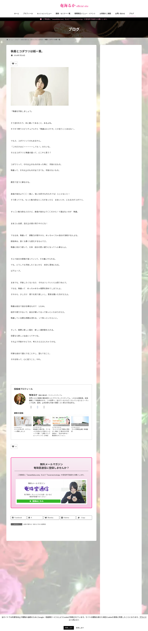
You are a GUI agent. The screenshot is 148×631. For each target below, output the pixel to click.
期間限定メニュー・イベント (42, 425)
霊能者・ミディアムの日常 (115, 345)
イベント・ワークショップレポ (116, 293)
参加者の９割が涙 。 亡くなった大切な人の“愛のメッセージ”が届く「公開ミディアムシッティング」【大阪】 (41, 432)
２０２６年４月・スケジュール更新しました (22, 430)
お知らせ (28, 425)
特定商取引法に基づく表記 (51, 610)
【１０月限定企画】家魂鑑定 (79, 430)
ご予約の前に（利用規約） (29, 610)
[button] (121, 495)
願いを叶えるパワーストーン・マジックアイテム (121, 299)
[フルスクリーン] (135, 145)
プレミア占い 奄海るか (116, 485)
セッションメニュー (112, 279)
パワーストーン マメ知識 (115, 327)
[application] (121, 137)
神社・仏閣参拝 (111, 331)
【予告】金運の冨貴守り (124, 228)
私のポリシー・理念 (112, 341)
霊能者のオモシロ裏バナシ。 (115, 336)
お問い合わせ (13, 610)
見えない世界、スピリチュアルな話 (79, 424)
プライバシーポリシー (71, 610)
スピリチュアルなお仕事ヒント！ (117, 322)
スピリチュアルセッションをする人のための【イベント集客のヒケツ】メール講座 (122, 396)
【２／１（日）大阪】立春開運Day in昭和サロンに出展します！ (126, 256)
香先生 (26, 223)
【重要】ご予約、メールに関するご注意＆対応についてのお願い (126, 189)
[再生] (107, 145)
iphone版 (111, 467)
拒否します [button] (80, 628)
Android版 (122, 467)
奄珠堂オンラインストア (102, 610)
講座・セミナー (111, 284)
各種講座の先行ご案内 (119, 381)
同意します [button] (68, 628)
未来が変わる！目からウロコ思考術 (34, 524)
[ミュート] (131, 145)
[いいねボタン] (13, 63)
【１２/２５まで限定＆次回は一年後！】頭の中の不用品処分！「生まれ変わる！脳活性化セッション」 (60, 432)
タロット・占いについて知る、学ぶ (118, 350)
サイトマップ (86, 610)
